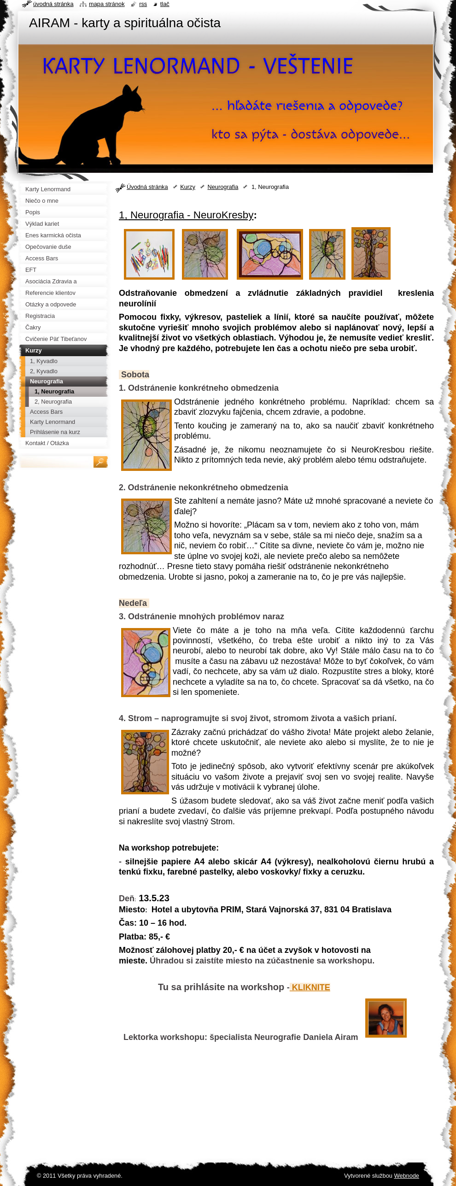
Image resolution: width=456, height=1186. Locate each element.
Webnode (406, 1175)
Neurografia (222, 186)
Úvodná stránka (147, 186)
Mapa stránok (107, 3)
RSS (143, 3)
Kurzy (187, 186)
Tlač (165, 3)
